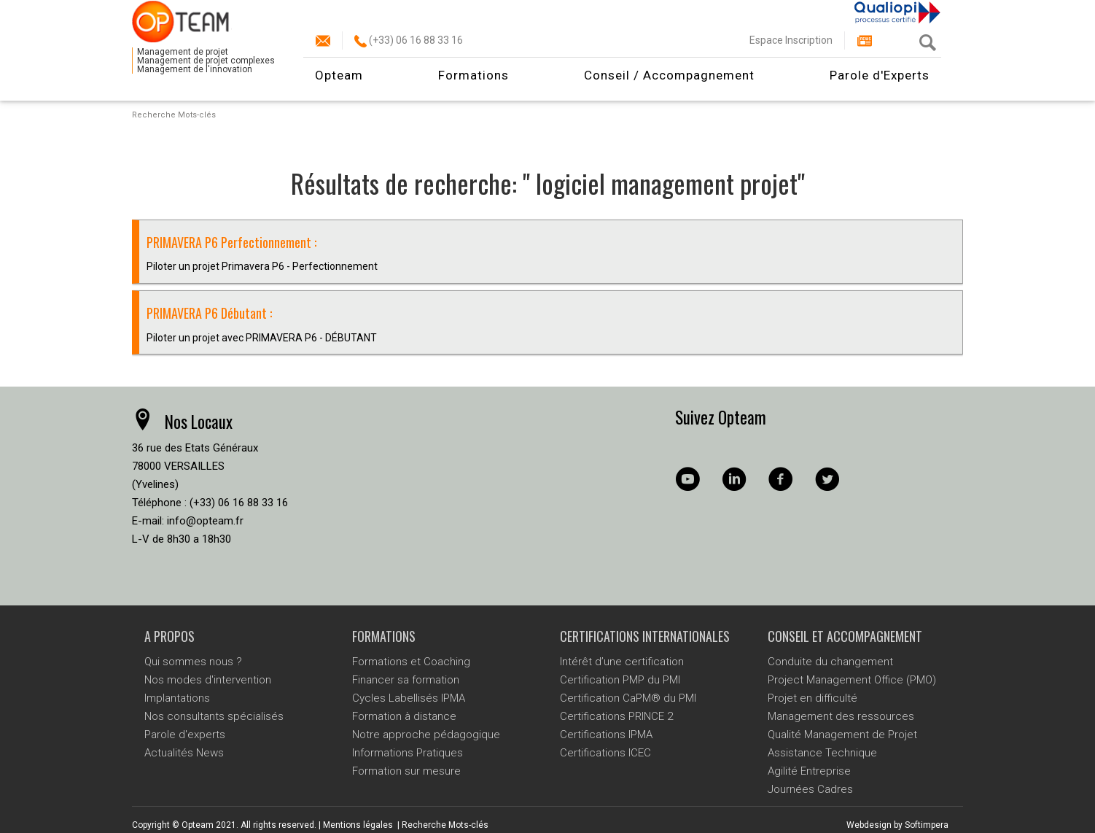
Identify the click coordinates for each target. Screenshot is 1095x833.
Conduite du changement (830, 661)
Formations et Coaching (411, 661)
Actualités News (184, 752)
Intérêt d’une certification (622, 661)
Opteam (339, 84)
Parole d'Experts (880, 84)
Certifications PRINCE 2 (616, 716)
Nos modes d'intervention (207, 679)
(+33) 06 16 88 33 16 (408, 49)
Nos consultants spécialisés (214, 716)
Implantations (177, 698)
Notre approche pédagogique (426, 734)
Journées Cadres (810, 789)
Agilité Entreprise (809, 771)
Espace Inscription (791, 49)
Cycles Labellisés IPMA (408, 698)
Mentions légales (358, 825)
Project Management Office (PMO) (852, 679)
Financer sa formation (405, 679)
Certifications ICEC (605, 752)
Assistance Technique (822, 752)
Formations (473, 84)
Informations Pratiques (407, 752)
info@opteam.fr (205, 520)
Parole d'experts (184, 734)
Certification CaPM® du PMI (628, 698)
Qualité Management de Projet (842, 734)
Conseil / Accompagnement (669, 84)
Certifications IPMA (606, 734)
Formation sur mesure (406, 771)
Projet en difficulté (812, 698)
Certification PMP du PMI (620, 679)
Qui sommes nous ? (193, 661)
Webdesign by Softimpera (897, 825)
